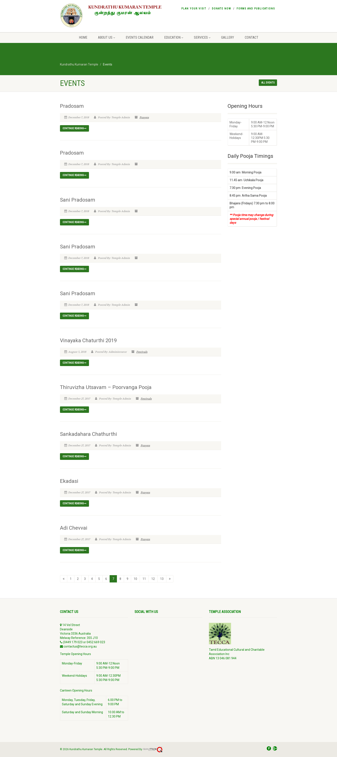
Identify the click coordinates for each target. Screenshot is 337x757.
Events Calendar (139, 37)
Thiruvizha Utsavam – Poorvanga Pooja (106, 387)
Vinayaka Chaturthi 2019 (88, 340)
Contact (251, 37)
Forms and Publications (256, 8)
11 (144, 579)
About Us (106, 37)
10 (135, 579)
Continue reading (74, 128)
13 (162, 579)
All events (267, 82)
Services (202, 37)
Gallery (227, 37)
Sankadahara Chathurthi (88, 434)
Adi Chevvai (73, 528)
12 (153, 579)
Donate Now (221, 8)
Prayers (144, 117)
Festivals (141, 352)
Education (173, 37)
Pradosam (72, 106)
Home (83, 37)
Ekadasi (69, 481)
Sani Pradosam (77, 200)
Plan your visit (193, 8)
